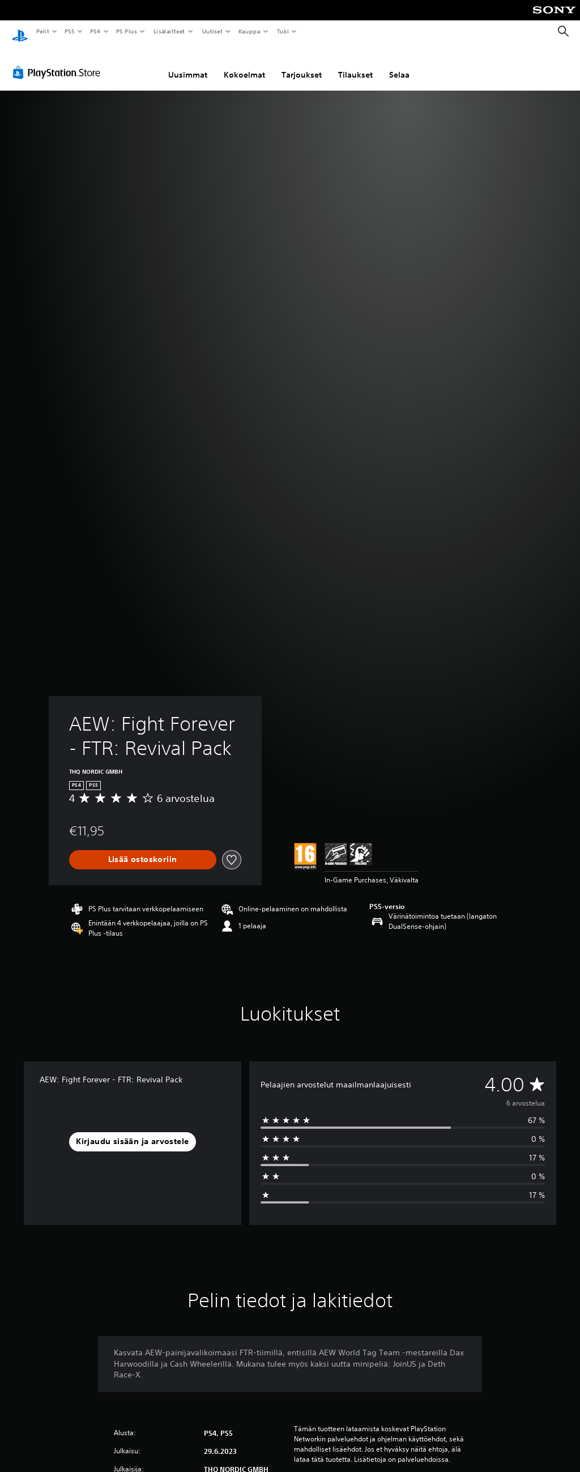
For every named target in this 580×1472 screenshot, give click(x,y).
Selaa (399, 64)
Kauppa (249, 31)
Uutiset (212, 31)
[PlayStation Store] (59, 62)
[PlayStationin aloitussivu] (19, 31)
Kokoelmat (244, 64)
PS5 (69, 31)
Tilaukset (355, 64)
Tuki (282, 31)
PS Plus (127, 31)
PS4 (95, 31)
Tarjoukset (302, 64)
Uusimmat (187, 64)
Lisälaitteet (169, 31)
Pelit (42, 31)
